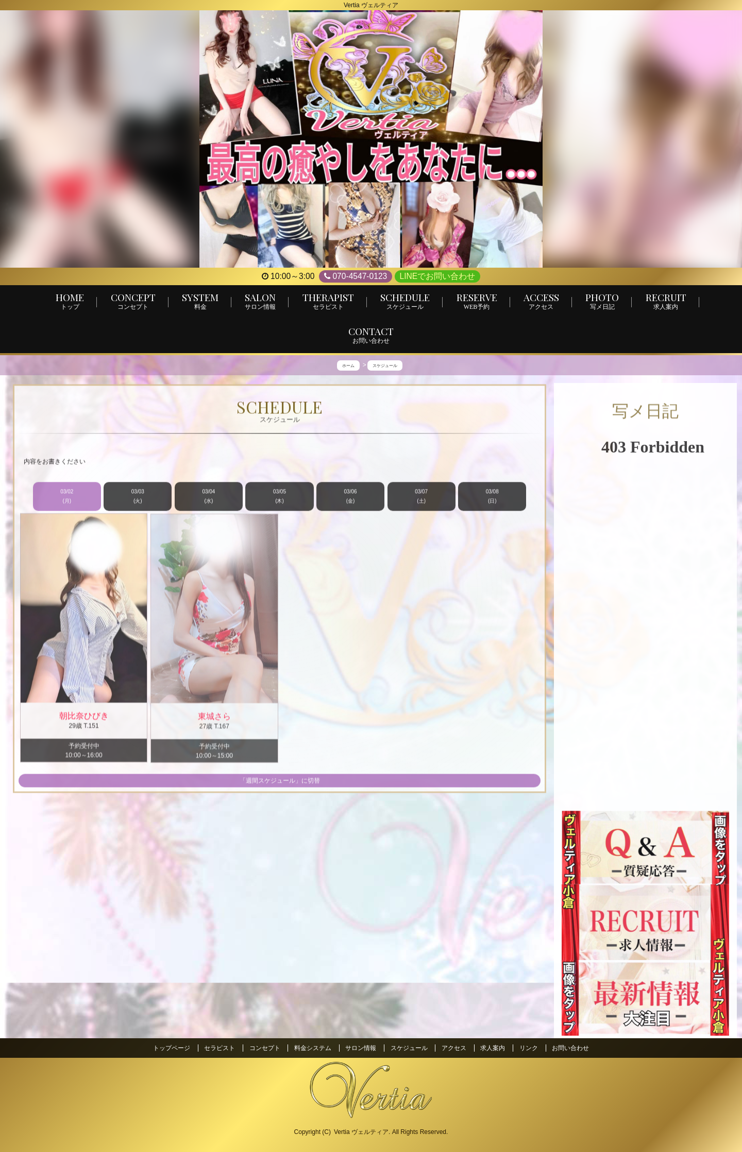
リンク (528, 1048)
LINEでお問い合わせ (438, 276)
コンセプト (264, 1048)
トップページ (171, 1048)
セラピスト (219, 1048)
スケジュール (409, 1048)
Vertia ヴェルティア (361, 1132)
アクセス (454, 1048)
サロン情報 (360, 1048)
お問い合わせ (570, 1048)
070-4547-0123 (355, 276)
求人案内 (492, 1048)
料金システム (312, 1048)
